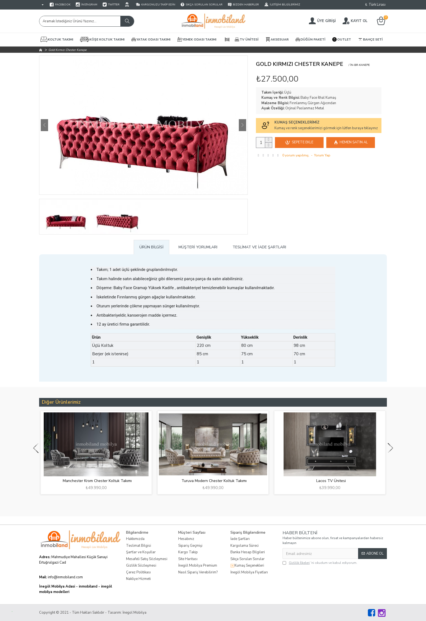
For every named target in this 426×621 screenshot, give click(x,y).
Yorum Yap (322, 155)
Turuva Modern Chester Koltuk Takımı (214, 480)
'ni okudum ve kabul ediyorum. (320, 562)
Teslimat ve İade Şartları (259, 247)
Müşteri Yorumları (197, 247)
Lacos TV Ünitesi (331, 480)
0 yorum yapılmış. (295, 155)
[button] (44, 125)
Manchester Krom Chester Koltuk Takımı (97, 480)
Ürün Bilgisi (151, 247)
